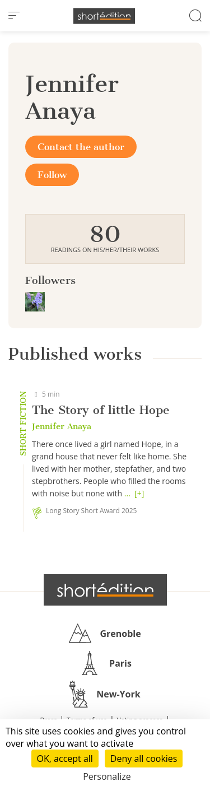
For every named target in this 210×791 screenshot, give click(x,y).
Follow (52, 174)
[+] (139, 493)
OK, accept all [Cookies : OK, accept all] (65, 758)
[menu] (14, 15)
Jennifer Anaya (61, 426)
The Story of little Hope (101, 410)
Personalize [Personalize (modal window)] (107, 776)
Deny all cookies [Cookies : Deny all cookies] (144, 758)
